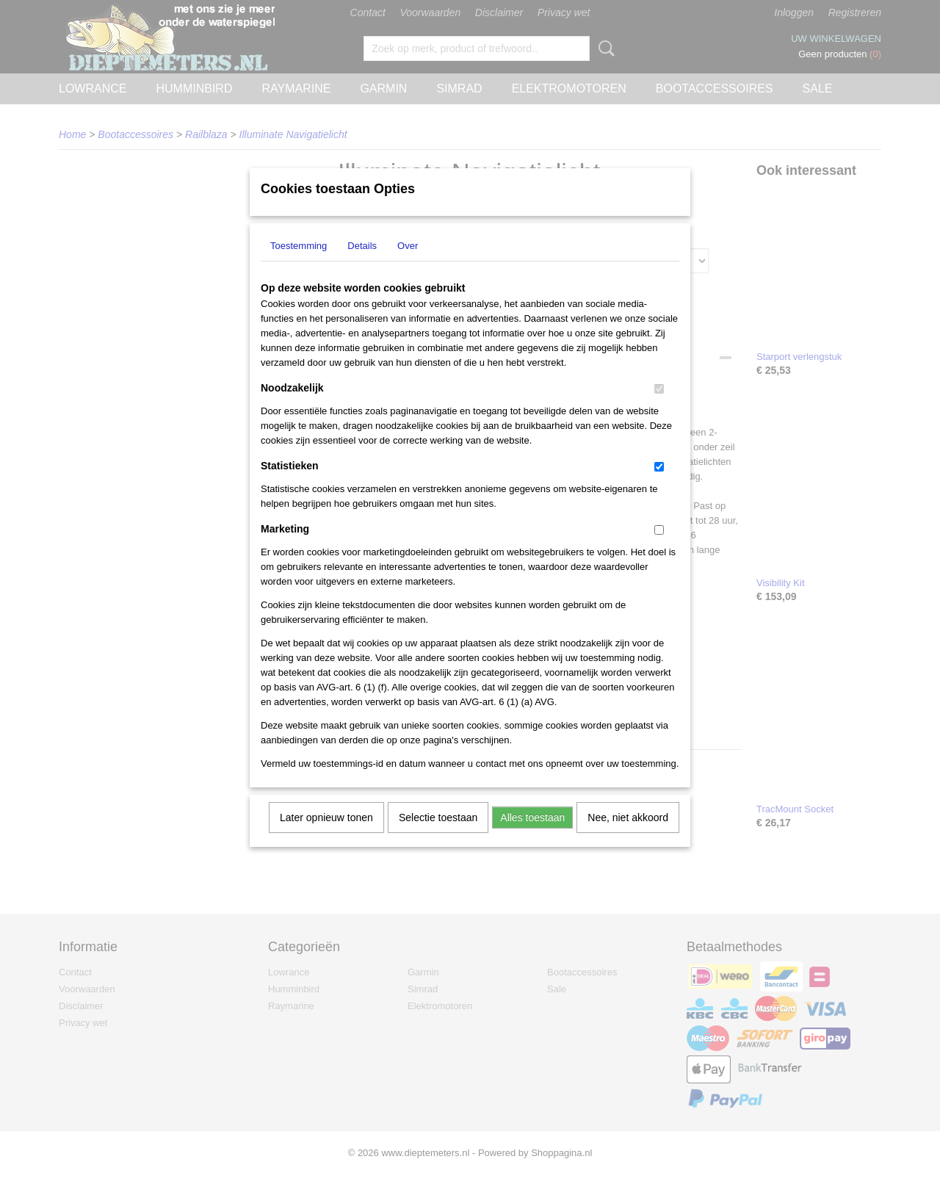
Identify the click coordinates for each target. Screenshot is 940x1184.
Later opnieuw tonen (326, 836)
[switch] (659, 408)
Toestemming (298, 264)
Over (407, 264)
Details (362, 264)
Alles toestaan (532, 836)
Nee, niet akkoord (628, 836)
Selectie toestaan (438, 836)
